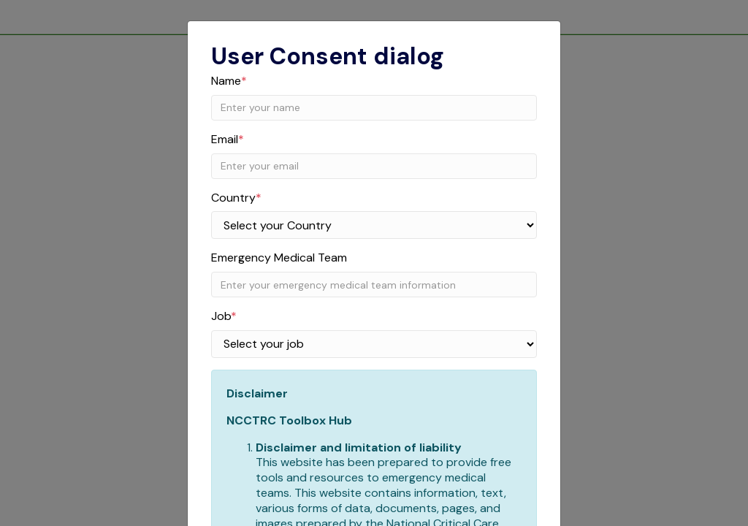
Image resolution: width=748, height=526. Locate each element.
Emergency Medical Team (279, 258)
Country (236, 198)
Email (227, 139)
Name (229, 81)
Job (224, 316)
